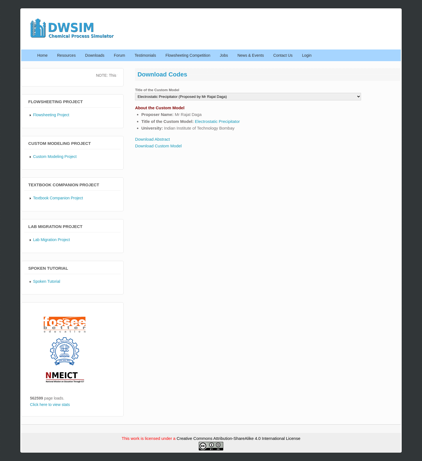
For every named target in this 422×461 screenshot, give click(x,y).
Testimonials (145, 55)
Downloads (94, 55)
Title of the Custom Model (157, 90)
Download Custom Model (158, 145)
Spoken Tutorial (46, 281)
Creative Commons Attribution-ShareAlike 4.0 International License (238, 438)
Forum (119, 55)
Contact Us (283, 55)
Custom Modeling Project (55, 156)
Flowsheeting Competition (187, 55)
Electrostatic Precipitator (217, 121)
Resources (66, 55)
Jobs (224, 55)
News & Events (250, 55)
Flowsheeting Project (51, 115)
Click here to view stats (50, 404)
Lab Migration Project (51, 239)
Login (306, 55)
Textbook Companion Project (58, 198)
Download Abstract (152, 139)
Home (42, 55)
